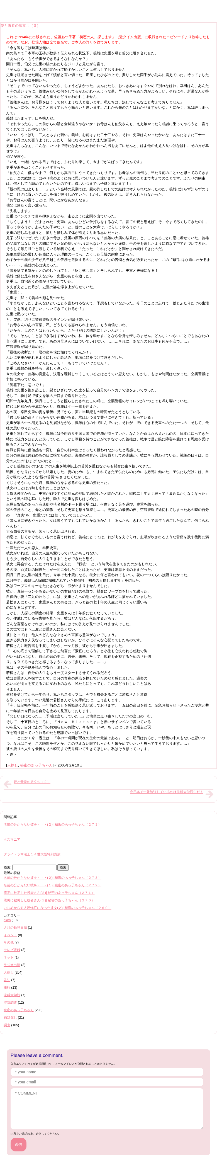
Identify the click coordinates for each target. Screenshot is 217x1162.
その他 (9, 942)
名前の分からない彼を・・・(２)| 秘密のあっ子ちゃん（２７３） (52, 824)
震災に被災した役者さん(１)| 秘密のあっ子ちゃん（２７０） (49, 900)
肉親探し (10, 1018)
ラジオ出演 (12, 965)
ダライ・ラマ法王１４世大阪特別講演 (32, 854)
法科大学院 (12, 995)
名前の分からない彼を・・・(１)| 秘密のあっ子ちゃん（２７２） (52, 885)
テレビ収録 (12, 950)
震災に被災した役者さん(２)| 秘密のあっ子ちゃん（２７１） (49, 893)
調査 (7, 1025)
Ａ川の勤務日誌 (15, 928)
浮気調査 (10, 1003)
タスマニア (12, 839)
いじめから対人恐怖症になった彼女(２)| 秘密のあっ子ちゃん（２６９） (57, 908)
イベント (10, 935)
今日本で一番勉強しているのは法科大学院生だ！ (166, 792)
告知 (7, 980)
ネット (9, 957)
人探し (12, 765)
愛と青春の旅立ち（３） (20, 25)
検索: (7, 867)
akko (7, 920)
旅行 (7, 987)
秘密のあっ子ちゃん (36, 765)
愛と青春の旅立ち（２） (32, 782)
